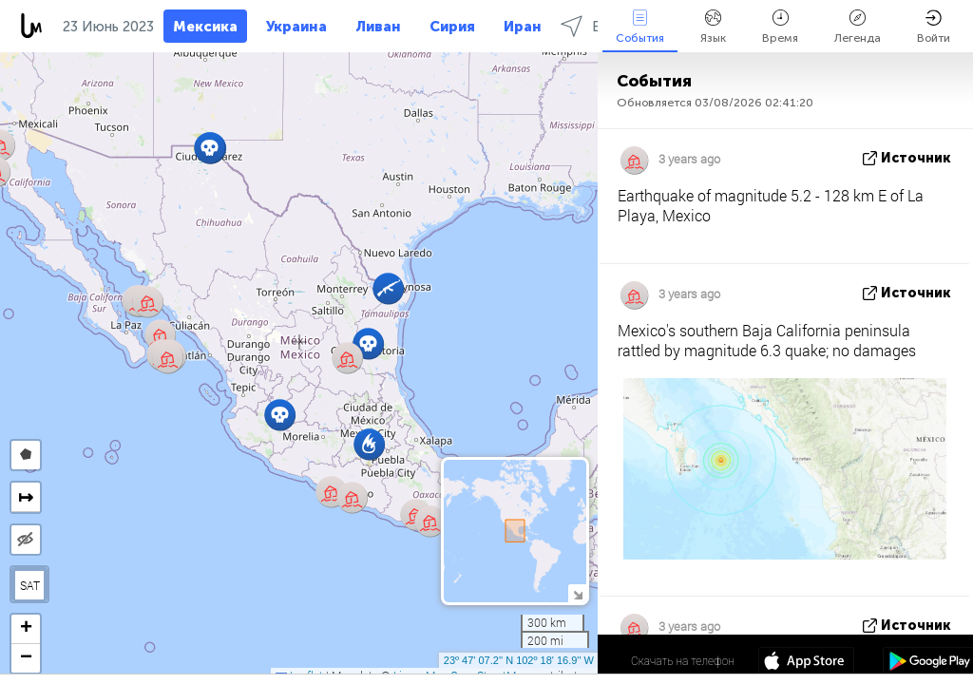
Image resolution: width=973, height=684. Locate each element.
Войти (933, 27)
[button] (368, 343)
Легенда (857, 27)
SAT (30, 585)
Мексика (205, 26)
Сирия (452, 26)
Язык (713, 27)
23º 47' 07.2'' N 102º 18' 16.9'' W (519, 660)
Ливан (378, 26)
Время (780, 27)
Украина (296, 26)
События (640, 27)
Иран (523, 26)
